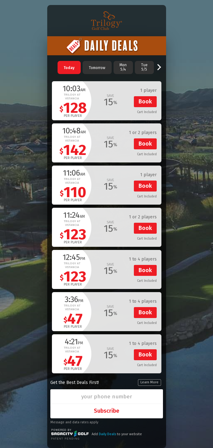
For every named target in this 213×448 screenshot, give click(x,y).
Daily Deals (107, 434)
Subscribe (106, 410)
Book (145, 101)
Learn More (149, 382)
